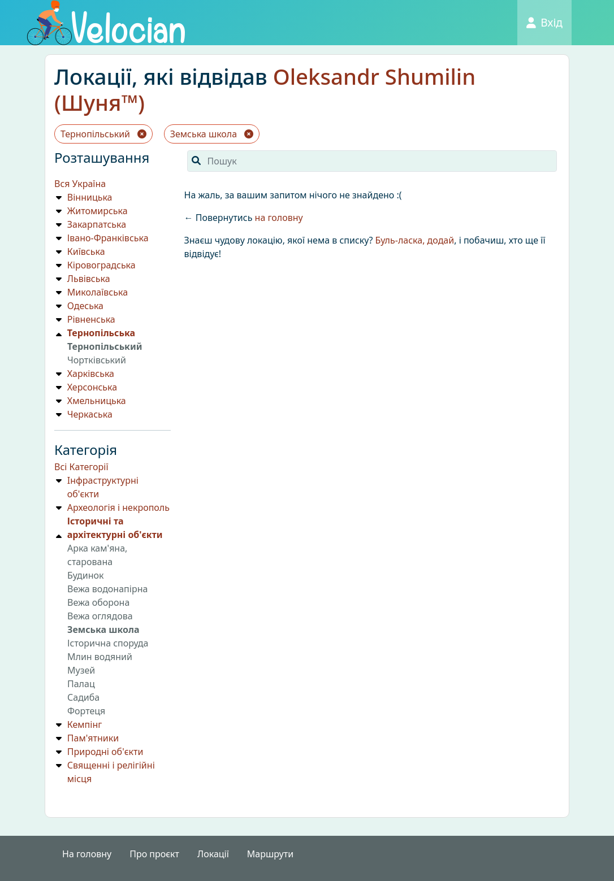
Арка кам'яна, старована (97, 555)
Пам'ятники (93, 738)
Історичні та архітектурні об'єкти (115, 528)
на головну (279, 217)
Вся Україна (80, 183)
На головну (86, 854)
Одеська (85, 306)
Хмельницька (96, 400)
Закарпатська (96, 224)
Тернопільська (101, 333)
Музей (81, 670)
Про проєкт (154, 854)
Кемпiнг (84, 724)
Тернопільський (103, 134)
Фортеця (86, 711)
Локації (213, 854)
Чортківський (96, 360)
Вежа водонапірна (107, 589)
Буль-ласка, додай (415, 240)
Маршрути (270, 854)
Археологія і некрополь (118, 507)
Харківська (90, 373)
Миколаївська (97, 292)
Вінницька (90, 197)
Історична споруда (107, 643)
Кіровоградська (101, 265)
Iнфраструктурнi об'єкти (103, 487)
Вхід (544, 22)
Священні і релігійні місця (111, 772)
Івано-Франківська (108, 238)
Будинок (85, 575)
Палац (81, 684)
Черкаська (90, 414)
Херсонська (92, 387)
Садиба (83, 697)
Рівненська (91, 319)
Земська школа (211, 134)
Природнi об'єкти (105, 751)
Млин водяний (99, 656)
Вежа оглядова (100, 616)
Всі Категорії (81, 467)
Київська (86, 251)
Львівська (88, 278)
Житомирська (97, 211)
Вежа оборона (98, 602)
